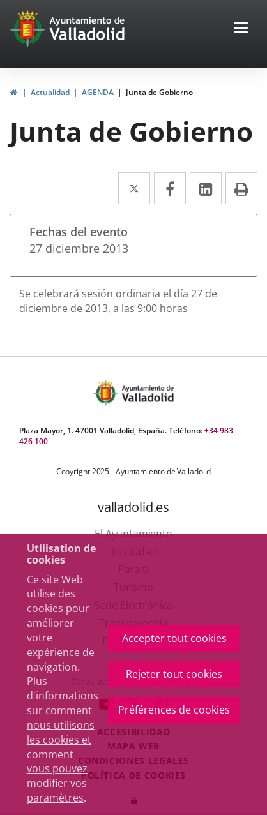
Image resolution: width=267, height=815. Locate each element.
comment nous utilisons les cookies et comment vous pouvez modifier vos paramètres (61, 754)
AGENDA (98, 92)
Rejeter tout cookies (174, 674)
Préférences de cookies (174, 710)
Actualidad (50, 92)
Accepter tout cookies (174, 638)
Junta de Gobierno (159, 92)
